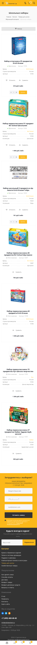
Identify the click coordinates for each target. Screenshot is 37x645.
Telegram (6, 613)
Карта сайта (5, 604)
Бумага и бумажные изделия (11, 553)
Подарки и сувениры (8, 558)
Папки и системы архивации (11, 555)
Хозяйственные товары (9, 566)
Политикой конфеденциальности (15, 523)
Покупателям (7, 570)
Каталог (5, 548)
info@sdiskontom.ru (8, 623)
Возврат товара (6, 582)
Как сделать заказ (7, 574)
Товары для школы (7, 563)
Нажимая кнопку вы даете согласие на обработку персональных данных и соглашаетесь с (18, 522)
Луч (32, 377)
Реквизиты (5, 599)
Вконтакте (2, 613)
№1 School (30, 131)
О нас (3, 596)
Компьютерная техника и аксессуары (14, 560)
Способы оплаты (7, 577)
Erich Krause (29, 69)
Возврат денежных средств (10, 585)
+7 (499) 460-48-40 (9, 618)
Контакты (4, 601)
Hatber (31, 440)
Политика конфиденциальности (18, 640)
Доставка (4, 580)
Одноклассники (9, 613)
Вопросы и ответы (7, 587)
